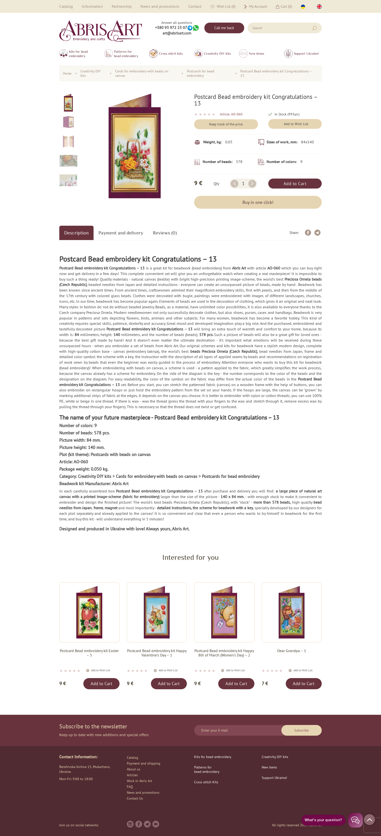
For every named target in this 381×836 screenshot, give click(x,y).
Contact (195, 6)
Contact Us (135, 798)
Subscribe (301, 730)
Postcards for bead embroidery (200, 73)
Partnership (122, 6)
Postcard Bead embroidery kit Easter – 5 (89, 652)
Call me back (224, 28)
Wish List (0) (222, 6)
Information (92, 6)
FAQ (130, 786)
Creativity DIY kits (217, 53)
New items (256, 53)
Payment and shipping (143, 763)
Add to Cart (295, 183)
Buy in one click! (257, 202)
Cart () (284, 6)
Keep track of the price (226, 124)
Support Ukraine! (306, 53)
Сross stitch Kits (171, 53)
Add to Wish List (296, 124)
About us (133, 769)
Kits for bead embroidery (78, 54)
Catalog (66, 6)
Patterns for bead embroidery (126, 54)
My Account (255, 6)
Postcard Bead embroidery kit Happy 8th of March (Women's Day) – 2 (224, 652)
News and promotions (160, 6)
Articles (132, 775)
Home (67, 73)
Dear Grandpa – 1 (291, 650)
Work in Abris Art (139, 781)
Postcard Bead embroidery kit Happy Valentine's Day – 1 (157, 652)
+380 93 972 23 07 (171, 27)
